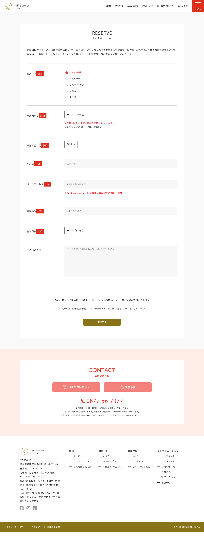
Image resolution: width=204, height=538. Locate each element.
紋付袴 (119, 6)
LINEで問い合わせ (76, 391)
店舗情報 (36, 532)
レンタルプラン (81, 466)
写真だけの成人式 (82, 472)
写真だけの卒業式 (141, 472)
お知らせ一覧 (169, 472)
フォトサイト (169, 466)
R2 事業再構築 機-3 (53, 532)
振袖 (108, 6)
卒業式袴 (132, 6)
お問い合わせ (169, 477)
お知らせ (147, 6)
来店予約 (183, 6)
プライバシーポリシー (16, 532)
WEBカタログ (165, 6)
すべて (76, 461)
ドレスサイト (169, 461)
